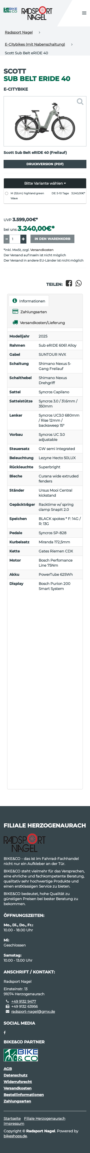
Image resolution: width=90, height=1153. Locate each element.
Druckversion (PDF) (45, 164)
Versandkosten (42, 250)
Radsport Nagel (19, 32)
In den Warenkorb (52, 239)
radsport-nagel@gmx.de (33, 1011)
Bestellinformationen (24, 1094)
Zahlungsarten (29, 311)
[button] (84, 13)
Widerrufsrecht (18, 1081)
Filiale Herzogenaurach (44, 1118)
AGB (8, 1068)
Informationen (28, 300)
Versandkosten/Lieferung (38, 322)
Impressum (14, 1123)
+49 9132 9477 (23, 1001)
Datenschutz (15, 1075)
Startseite (12, 1118)
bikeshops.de (15, 1136)
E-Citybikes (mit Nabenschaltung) (35, 44)
